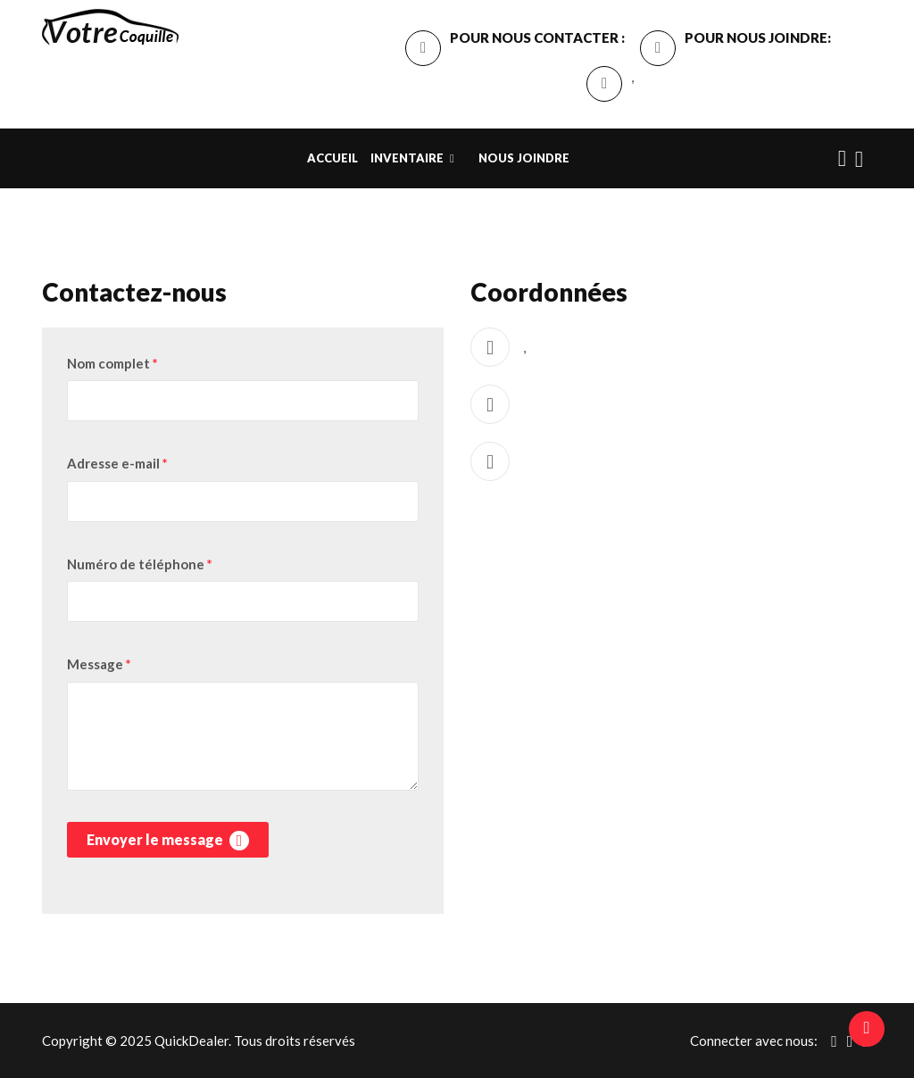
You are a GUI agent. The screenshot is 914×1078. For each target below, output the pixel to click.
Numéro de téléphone (139, 564)
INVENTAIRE (407, 158)
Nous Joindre (523, 158)
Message (99, 664)
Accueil (332, 158)
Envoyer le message (168, 840)
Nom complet (112, 363)
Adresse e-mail (117, 463)
